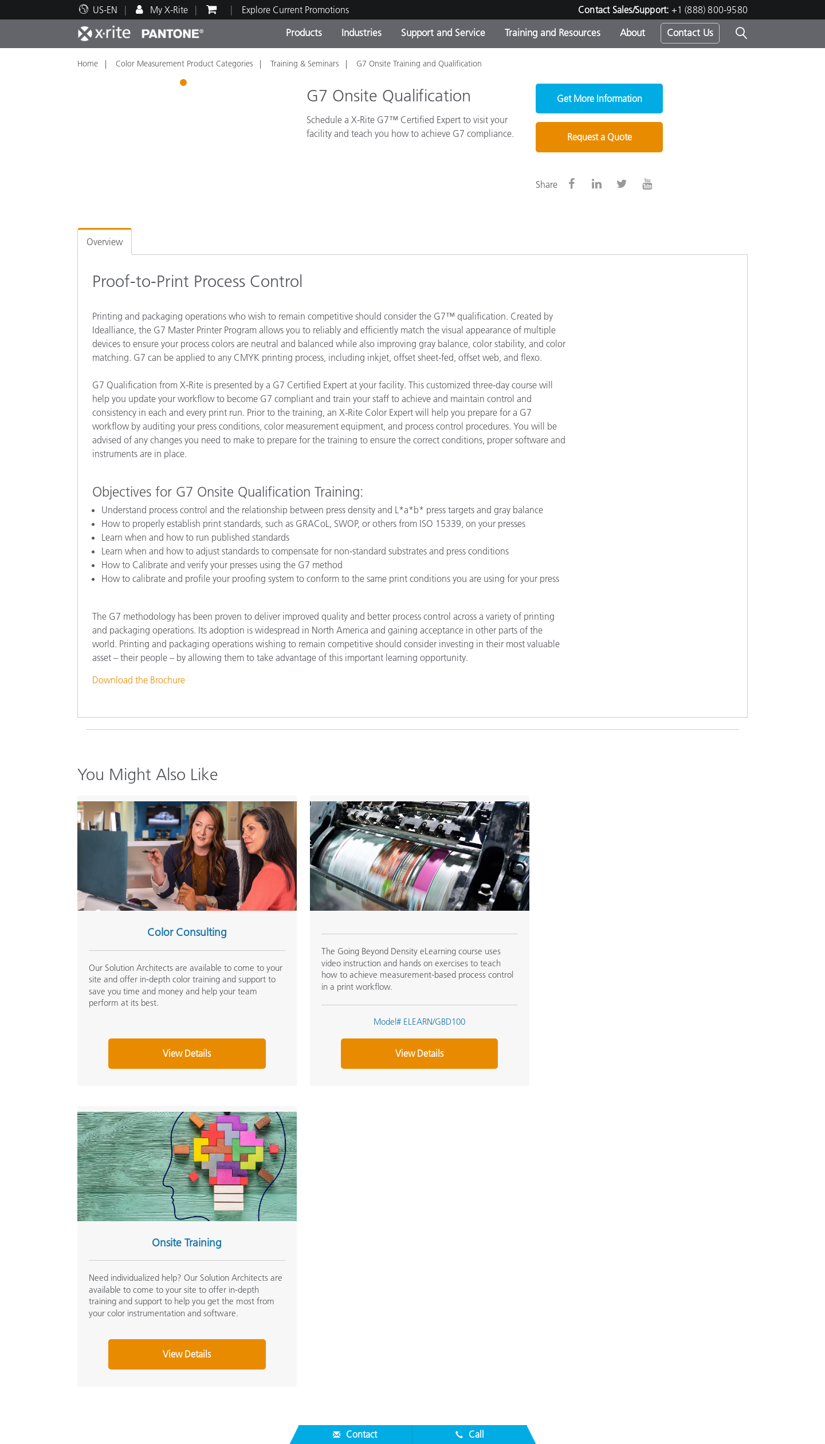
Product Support (108, 1297)
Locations (95, 1228)
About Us (98, 1196)
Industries (361, 32)
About (632, 32)
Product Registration (116, 1338)
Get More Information (599, 98)
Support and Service (443, 32)
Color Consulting (181, 926)
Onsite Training (624, 926)
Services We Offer (111, 1325)
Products (304, 32)
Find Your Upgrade (343, 1269)
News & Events (105, 1242)
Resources (328, 1293)
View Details (181, 1047)
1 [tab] (184, 84)
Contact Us (690, 32)
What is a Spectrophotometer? (595, 1255)
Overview (105, 241)
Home (87, 63)
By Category (330, 1242)
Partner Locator (106, 1283)
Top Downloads (107, 1311)
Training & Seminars (304, 63)
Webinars (325, 1311)
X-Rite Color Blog (569, 1242)
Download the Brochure (138, 680)
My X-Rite (168, 9)
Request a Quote (599, 137)
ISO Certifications (111, 1366)
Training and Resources (552, 32)
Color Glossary (564, 1228)
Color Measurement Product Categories (184, 63)
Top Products (331, 1214)
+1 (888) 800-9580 (709, 9)
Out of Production (112, 1352)
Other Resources (571, 1196)
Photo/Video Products (348, 1228)
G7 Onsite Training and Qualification (419, 63)
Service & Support (116, 1266)
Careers (92, 1214)
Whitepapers (331, 1366)
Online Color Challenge (582, 1214)
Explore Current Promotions (295, 9)
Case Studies (331, 1338)
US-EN (105, 9)
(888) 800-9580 (540, 1149)
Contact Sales (467, 1149)
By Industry (328, 1255)
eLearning (326, 1352)
